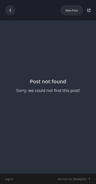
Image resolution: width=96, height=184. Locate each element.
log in (9, 179)
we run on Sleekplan (72, 179)
